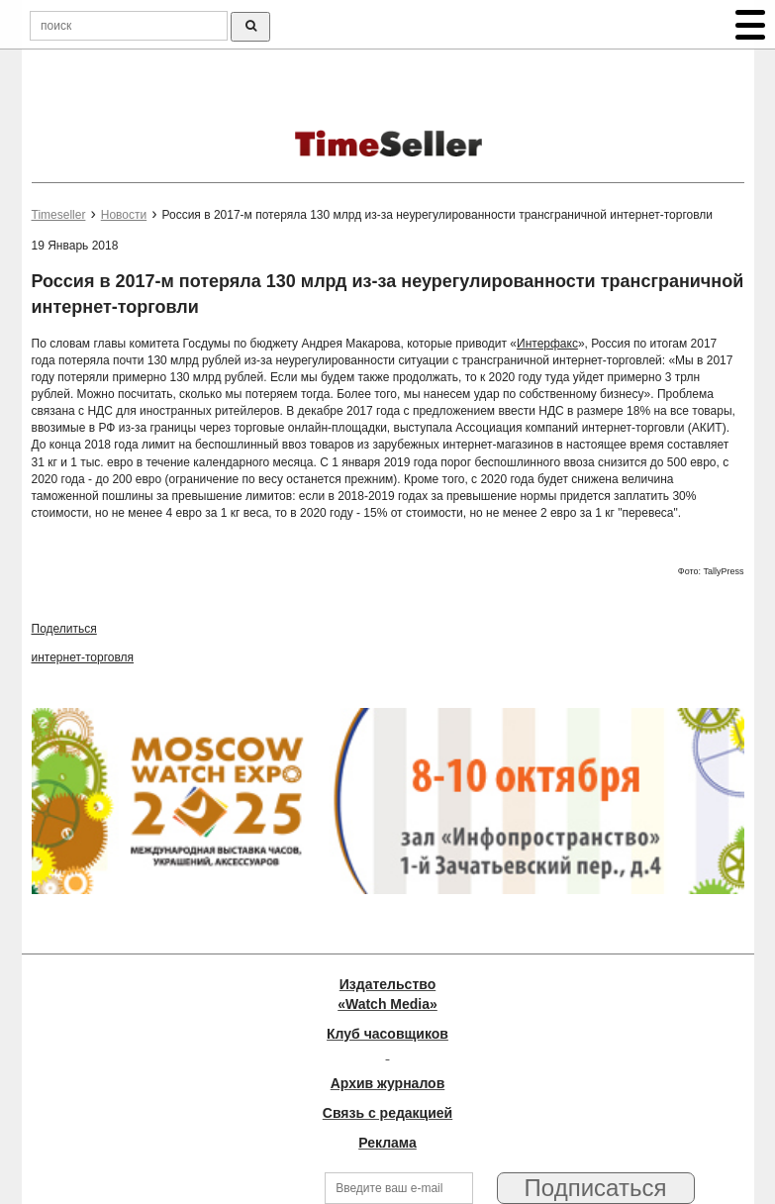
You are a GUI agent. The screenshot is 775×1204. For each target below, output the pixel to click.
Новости (123, 215)
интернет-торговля (83, 657)
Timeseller (59, 215)
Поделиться (64, 629)
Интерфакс (547, 344)
